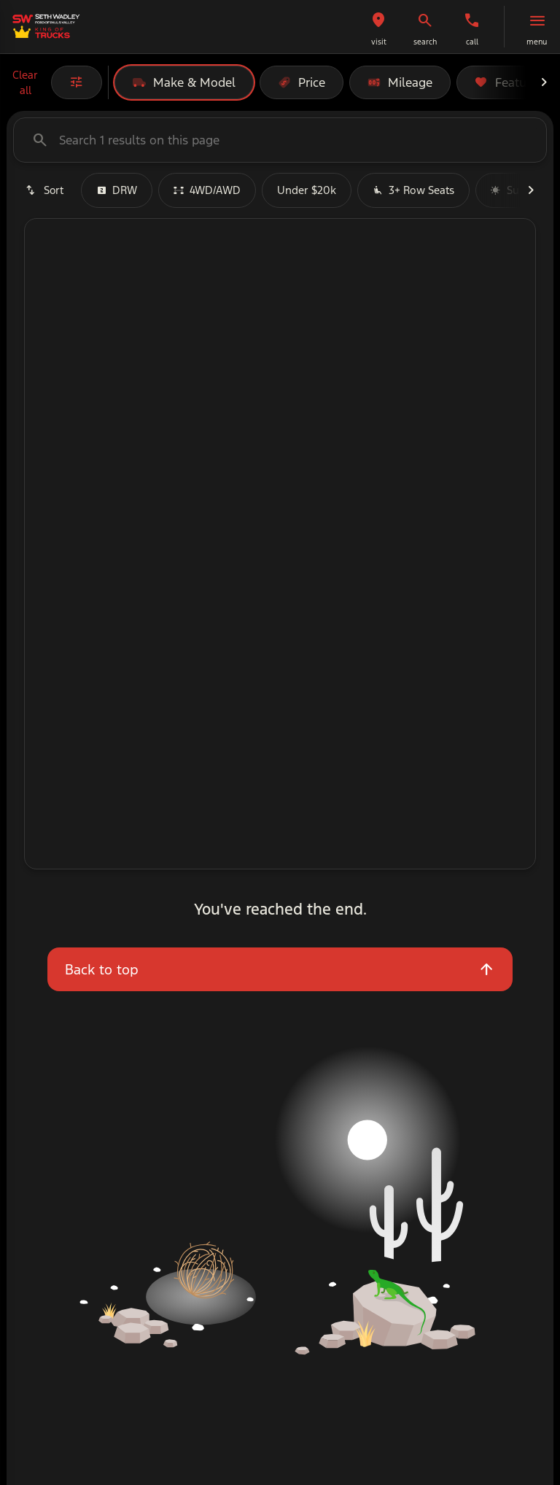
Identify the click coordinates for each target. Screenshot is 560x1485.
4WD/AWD (207, 190)
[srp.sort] (44, 190)
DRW (116, 190)
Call (472, 42)
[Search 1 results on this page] (280, 140)
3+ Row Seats (413, 190)
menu (536, 42)
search (425, 42)
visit (378, 42)
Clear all (25, 82)
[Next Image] (544, 82)
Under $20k (306, 190)
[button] (378, 26)
